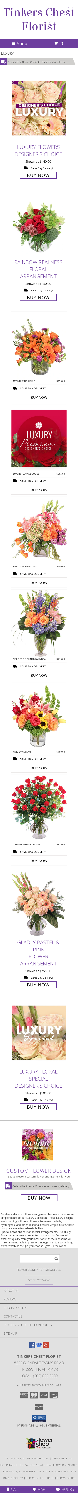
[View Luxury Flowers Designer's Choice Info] (39, 108)
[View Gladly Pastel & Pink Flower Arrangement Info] (39, 903)
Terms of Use (66, 1478)
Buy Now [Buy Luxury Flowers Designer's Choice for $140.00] (38, 175)
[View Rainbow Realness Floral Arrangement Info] (39, 223)
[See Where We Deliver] (39, 1280)
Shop (19, 43)
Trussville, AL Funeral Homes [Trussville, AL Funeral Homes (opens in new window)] (27, 1458)
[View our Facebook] (32, 1347)
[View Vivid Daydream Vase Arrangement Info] (39, 716)
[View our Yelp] (46, 1347)
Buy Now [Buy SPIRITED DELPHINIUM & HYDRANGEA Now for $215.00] (39, 675)
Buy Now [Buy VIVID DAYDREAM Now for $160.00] (39, 768)
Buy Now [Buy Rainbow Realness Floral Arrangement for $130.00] (38, 297)
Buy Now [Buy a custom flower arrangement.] (39, 1198)
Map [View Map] (39, 1489)
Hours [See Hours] (65, 1489)
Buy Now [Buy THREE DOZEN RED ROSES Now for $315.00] (39, 860)
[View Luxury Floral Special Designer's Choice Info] (39, 1033)
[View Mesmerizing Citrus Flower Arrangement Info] (39, 345)
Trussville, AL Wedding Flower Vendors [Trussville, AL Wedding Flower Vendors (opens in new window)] (48, 1465)
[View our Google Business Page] (39, 1347)
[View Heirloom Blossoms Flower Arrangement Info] (39, 531)
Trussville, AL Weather (18, 1471)
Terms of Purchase (40, 1478)
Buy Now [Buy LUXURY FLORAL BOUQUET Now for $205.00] (39, 490)
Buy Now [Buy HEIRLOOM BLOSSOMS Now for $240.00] (39, 582)
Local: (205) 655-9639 (39, 1375)
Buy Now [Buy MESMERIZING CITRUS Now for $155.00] (39, 397)
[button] (39, 1418)
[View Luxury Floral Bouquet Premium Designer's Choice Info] (39, 438)
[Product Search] (40, 1258)
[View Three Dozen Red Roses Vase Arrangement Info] (39, 809)
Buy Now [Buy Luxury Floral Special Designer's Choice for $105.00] (38, 1107)
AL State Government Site (57, 1471)
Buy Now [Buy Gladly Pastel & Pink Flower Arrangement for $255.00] (38, 985)
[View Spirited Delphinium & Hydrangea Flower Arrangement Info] (39, 623)
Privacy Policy (12, 1478)
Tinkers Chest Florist (39, 19)
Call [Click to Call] (13, 1489)
